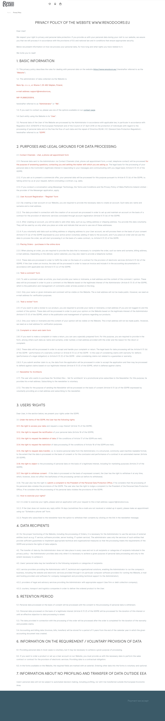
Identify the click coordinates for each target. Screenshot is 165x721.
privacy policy (19, 13)
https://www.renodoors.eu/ (105, 69)
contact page (89, 110)
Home (9, 13)
